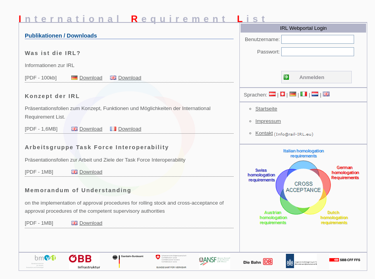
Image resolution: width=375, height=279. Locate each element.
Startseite (266, 109)
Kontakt (264, 133)
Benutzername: (262, 39)
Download (90, 78)
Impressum (268, 121)
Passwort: (268, 52)
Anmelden (311, 77)
